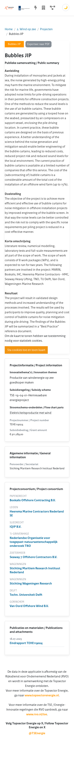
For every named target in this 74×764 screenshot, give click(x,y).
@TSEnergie (37, 733)
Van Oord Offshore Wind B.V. (29, 606)
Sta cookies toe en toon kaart (26, 350)
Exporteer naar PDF (38, 44)
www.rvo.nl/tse (36, 714)
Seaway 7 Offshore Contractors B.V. (33, 557)
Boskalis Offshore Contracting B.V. (33, 500)
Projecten (46, 29)
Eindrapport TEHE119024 (26, 643)
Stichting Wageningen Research (31, 583)
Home (9, 29)
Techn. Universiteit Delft (26, 594)
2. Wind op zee (26, 29)
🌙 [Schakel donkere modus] (66, 7)
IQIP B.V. (15, 526)
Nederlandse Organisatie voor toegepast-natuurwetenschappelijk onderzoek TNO (33, 541)
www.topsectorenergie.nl (42, 695)
